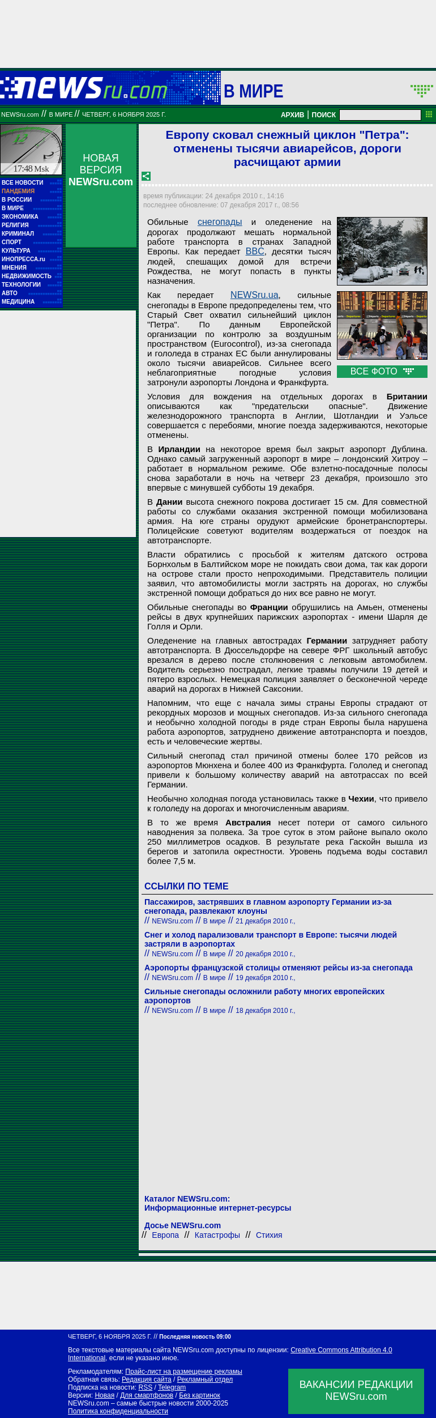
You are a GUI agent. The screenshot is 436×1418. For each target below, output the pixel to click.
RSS (145, 1387)
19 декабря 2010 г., (265, 978)
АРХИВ (293, 115)
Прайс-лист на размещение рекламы (183, 1372)
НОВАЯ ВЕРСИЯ (101, 170)
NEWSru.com (20, 114)
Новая (104, 1395)
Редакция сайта (147, 1379)
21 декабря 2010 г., (265, 921)
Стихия (269, 1235)
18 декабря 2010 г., (265, 1011)
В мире (254, 90)
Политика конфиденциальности (118, 1411)
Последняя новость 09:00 (194, 1337)
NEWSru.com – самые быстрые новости (131, 1403)
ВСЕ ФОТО (382, 371)
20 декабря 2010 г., (265, 954)
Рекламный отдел (205, 1379)
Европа (165, 1235)
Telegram (172, 1387)
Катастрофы (217, 1235)
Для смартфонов (146, 1395)
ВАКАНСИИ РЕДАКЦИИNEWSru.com (356, 1390)
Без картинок (199, 1395)
